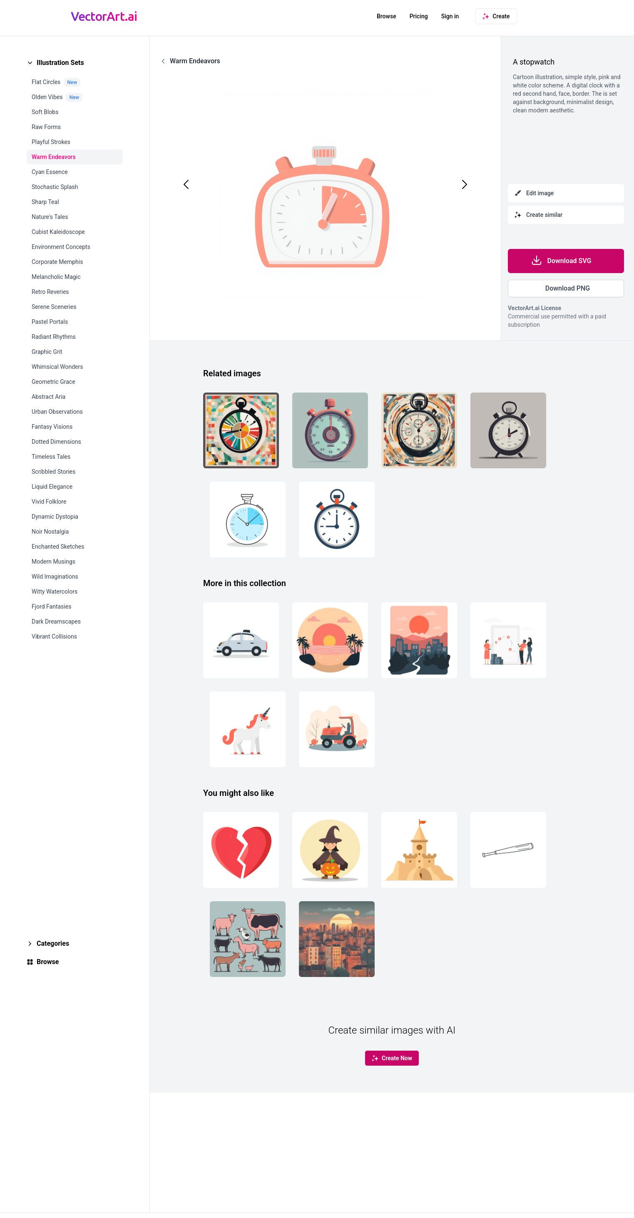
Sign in (450, 16)
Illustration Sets (60, 63)
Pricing (419, 16)
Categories (53, 943)
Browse (386, 16)
